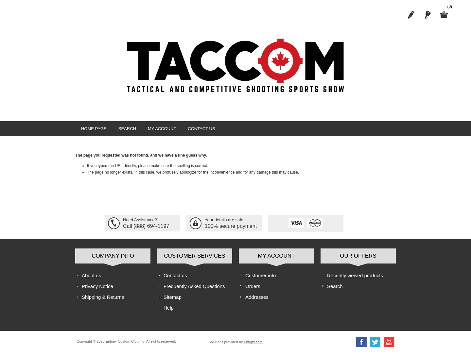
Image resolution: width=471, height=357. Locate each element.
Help (169, 311)
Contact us (194, 130)
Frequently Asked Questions (194, 290)
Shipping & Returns (103, 301)
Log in (427, 14)
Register (411, 14)
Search (124, 130)
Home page (93, 130)
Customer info (260, 279)
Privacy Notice (97, 290)
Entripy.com (253, 346)
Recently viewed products (355, 279)
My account (157, 130)
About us (91, 279)
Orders (252, 290)
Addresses (257, 301)
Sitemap (173, 301)
